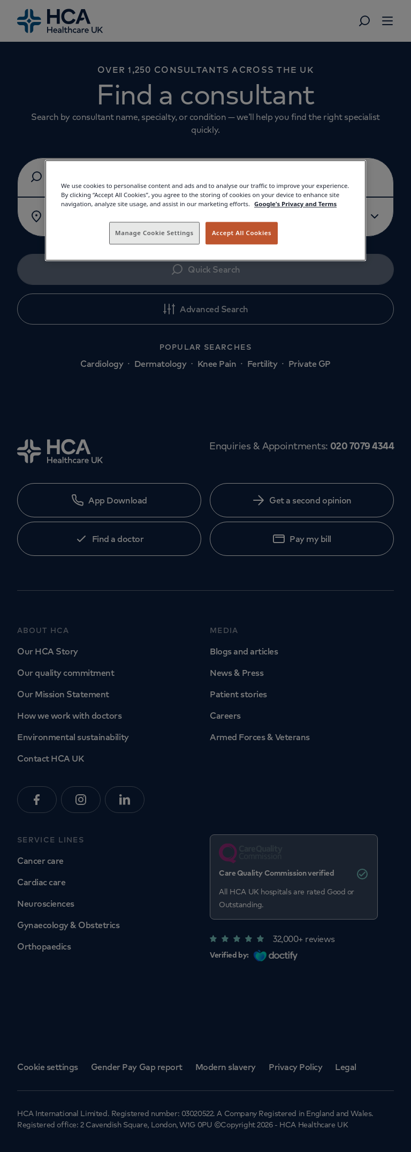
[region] (205, 210)
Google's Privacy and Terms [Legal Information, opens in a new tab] (295, 204)
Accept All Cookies (241, 233)
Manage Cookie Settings (154, 233)
